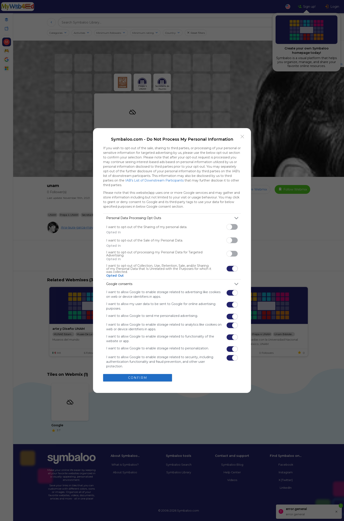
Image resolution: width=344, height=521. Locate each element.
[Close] (242, 137)
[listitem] (172, 218)
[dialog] (172, 260)
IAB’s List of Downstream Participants (154, 180)
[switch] (232, 227)
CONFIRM (137, 378)
